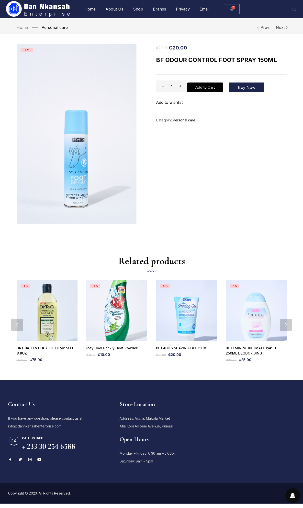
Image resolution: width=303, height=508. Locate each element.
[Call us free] (14, 445)
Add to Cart (207, 86)
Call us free (32, 442)
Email (204, 9)
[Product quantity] (171, 86)
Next (281, 27)
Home (90, 9)
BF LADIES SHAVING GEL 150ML (181, 352)
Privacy (183, 9)
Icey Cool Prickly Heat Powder (111, 352)
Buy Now (244, 86)
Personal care (55, 27)
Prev (263, 27)
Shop (138, 9)
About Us (114, 9)
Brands (159, 9)
